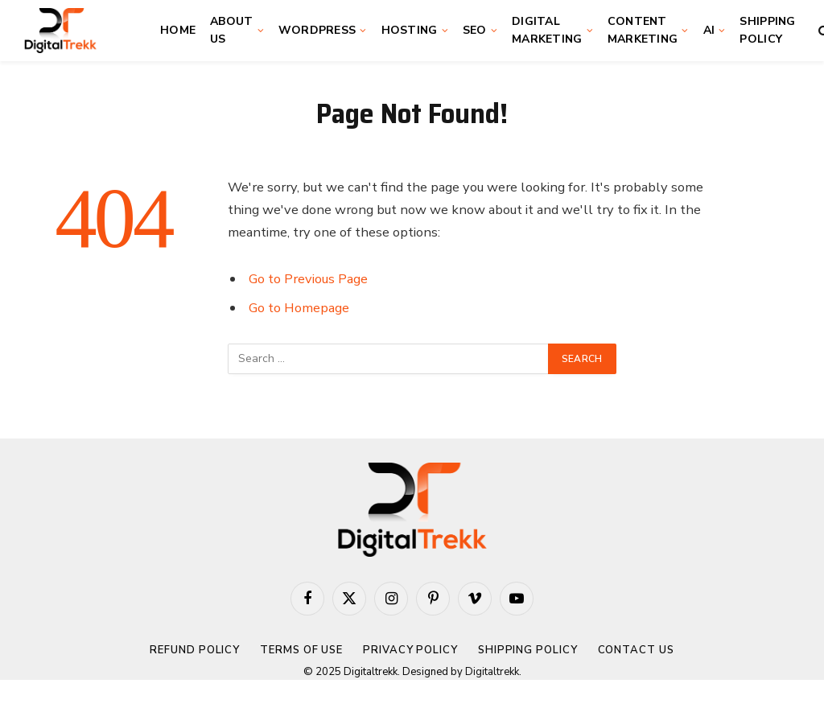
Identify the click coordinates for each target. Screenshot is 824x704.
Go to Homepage (299, 307)
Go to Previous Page (308, 279)
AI (709, 30)
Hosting (409, 30)
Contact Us (636, 650)
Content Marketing (643, 30)
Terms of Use (301, 650)
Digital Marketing (547, 30)
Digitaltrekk (492, 672)
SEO (475, 30)
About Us (231, 30)
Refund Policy (195, 650)
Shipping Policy (767, 30)
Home (178, 30)
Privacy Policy (410, 650)
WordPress (317, 30)
